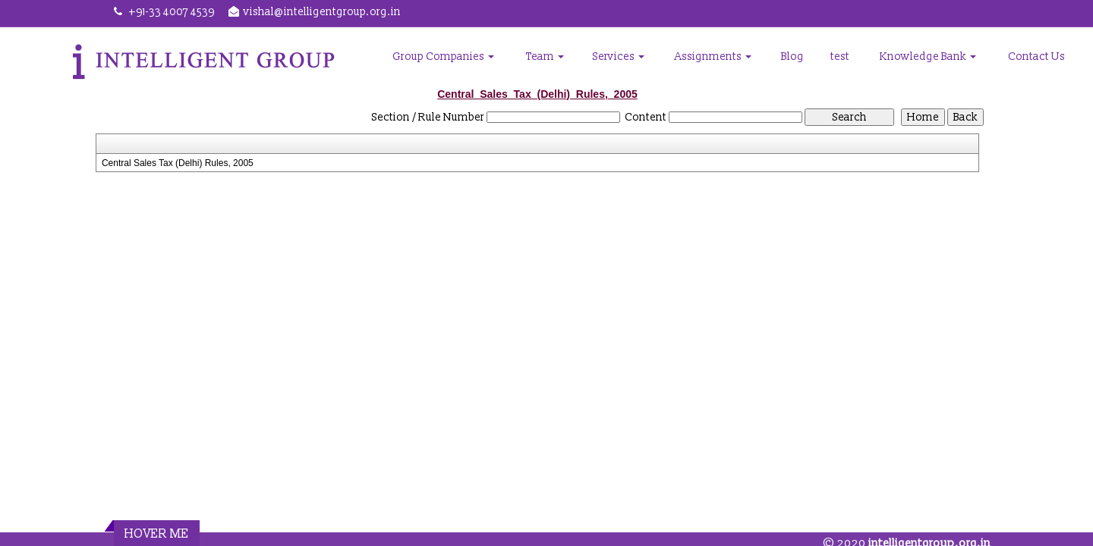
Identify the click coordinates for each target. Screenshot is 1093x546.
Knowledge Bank (928, 56)
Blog (792, 56)
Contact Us (1036, 56)
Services (618, 56)
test (839, 56)
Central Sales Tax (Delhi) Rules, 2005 (178, 163)
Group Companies (443, 56)
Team (545, 56)
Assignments (713, 56)
